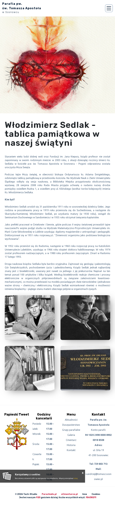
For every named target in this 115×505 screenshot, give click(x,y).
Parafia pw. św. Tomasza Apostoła (21, 8)
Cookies (96, 494)
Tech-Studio (30, 494)
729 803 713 (101, 464)
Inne (84, 494)
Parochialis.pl (49, 494)
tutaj (76, 478)
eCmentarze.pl (69, 494)
